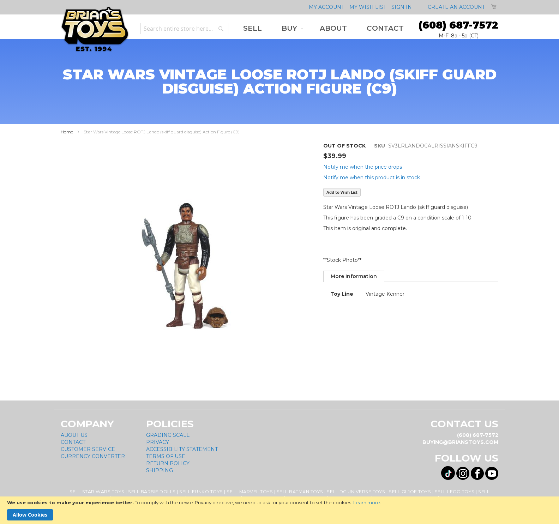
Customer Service (88, 449)
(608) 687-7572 (458, 25)
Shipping (159, 470)
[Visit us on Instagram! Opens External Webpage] (462, 473)
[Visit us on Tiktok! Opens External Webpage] (448, 473)
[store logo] (95, 29)
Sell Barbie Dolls (152, 491)
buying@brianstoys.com (460, 442)
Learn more (366, 502)
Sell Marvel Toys (250, 491)
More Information (354, 276)
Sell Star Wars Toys (97, 491)
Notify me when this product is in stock (371, 177)
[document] (279, 510)
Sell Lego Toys (455, 491)
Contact (73, 442)
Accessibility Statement (182, 449)
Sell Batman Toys (300, 491)
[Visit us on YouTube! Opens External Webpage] (491, 473)
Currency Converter (93, 456)
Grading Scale (168, 435)
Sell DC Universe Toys (356, 491)
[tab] (353, 276)
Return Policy (168, 463)
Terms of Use (165, 456)
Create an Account (456, 7)
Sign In (401, 7)
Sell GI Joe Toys (410, 491)
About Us (74, 435)
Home (67, 131)
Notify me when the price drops (362, 167)
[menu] (323, 28)
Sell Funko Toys (201, 491)
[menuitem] (252, 28)
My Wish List (367, 7)
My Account (326, 7)
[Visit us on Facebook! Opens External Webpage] (477, 473)
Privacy (157, 442)
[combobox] (184, 28)
